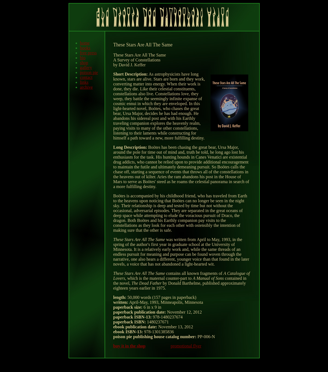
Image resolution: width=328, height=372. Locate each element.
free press (88, 52)
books (85, 48)
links (84, 82)
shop (84, 62)
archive (86, 87)
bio (82, 57)
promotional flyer (186, 346)
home (85, 43)
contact (86, 77)
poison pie (89, 72)
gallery (86, 67)
